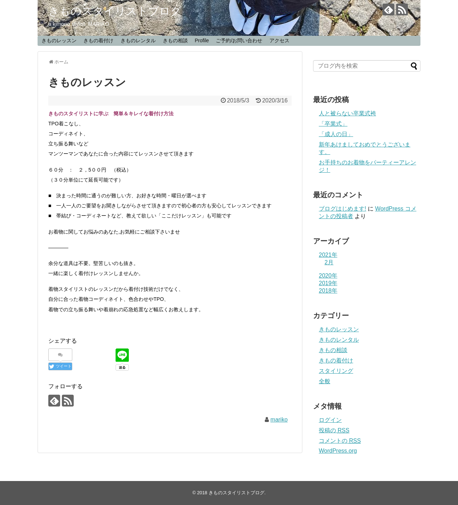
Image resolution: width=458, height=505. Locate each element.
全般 (324, 381)
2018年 (328, 291)
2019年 (328, 283)
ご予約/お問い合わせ (239, 40)
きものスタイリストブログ (114, 11)
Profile (202, 40)
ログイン (330, 420)
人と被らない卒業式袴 (347, 113)
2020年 (328, 276)
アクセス (279, 40)
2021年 (328, 255)
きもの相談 (175, 40)
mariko (279, 420)
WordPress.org (338, 451)
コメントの (340, 441)
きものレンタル (138, 40)
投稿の (334, 430)
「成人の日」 (336, 134)
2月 (329, 262)
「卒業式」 (333, 124)
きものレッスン (59, 40)
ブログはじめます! (342, 209)
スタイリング (336, 371)
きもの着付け (98, 40)
